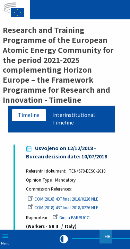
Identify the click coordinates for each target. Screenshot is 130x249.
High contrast (63, 239)
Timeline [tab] (29, 115)
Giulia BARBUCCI (71, 218)
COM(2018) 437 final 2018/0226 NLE (62, 199)
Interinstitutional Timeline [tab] (73, 119)
